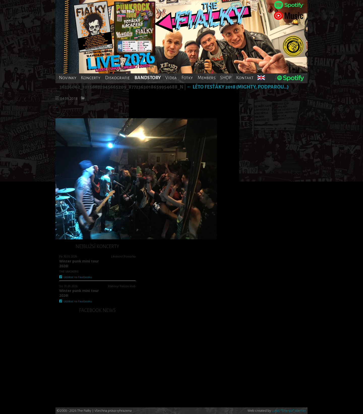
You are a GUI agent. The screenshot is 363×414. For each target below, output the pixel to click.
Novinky (67, 77)
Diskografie (117, 77)
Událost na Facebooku (75, 277)
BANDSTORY (147, 77)
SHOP (225, 77)
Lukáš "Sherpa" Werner (289, 410)
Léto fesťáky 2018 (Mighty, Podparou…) (238, 87)
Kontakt (245, 77)
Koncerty (90, 77)
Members (207, 77)
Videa (171, 77)
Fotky (187, 77)
